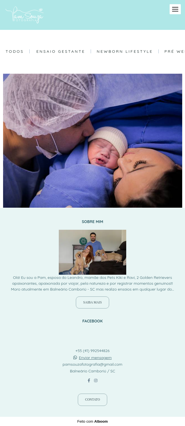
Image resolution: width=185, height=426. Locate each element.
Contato (92, 399)
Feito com (92, 421)
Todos (15, 51)
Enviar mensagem (95, 358)
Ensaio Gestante (60, 51)
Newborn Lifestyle (125, 51)
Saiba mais (92, 302)
